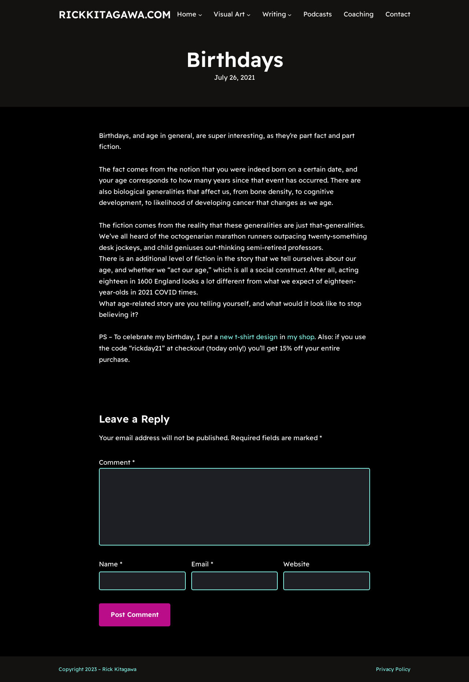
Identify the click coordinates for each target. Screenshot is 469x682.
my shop (300, 337)
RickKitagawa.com (115, 14)
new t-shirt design (249, 337)
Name (110, 564)
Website (296, 564)
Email (202, 564)
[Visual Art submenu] (249, 14)
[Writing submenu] (290, 14)
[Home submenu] (200, 14)
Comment (117, 462)
